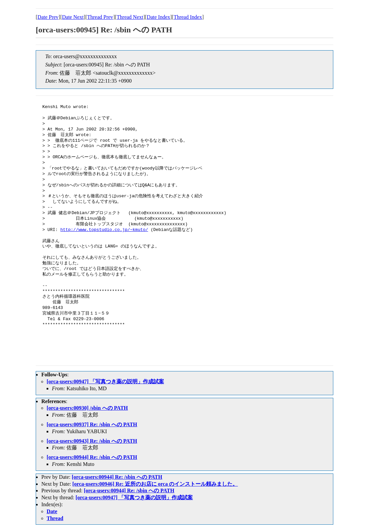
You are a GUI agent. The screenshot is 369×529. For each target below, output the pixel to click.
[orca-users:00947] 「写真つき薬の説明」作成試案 (105, 381)
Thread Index (188, 17)
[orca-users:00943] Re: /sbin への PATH (92, 441)
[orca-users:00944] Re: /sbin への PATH (92, 457)
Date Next (73, 17)
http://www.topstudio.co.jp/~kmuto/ (104, 230)
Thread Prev (100, 17)
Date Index (158, 17)
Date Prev (48, 17)
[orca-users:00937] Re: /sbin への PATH (92, 424)
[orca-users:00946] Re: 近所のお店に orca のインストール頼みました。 (155, 484)
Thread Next (130, 17)
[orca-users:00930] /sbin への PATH (87, 408)
